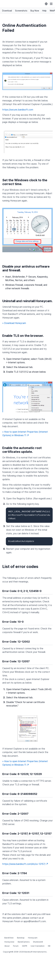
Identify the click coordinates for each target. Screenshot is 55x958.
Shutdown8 (38, 942)
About (7, 946)
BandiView (8, 938)
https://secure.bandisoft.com (17, 109)
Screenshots (21, 11)
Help (44, 11)
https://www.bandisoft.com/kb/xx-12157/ (25, 864)
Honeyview (9, 942)
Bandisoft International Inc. (35, 952)
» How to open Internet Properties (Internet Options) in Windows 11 (25, 433)
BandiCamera (23, 942)
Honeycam (32, 938)
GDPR (24, 946)
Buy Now (35, 11)
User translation (37, 946)
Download (7, 11)
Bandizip (20, 938)
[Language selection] (46, 3)
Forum (15, 946)
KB (49, 946)
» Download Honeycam (14, 323)
